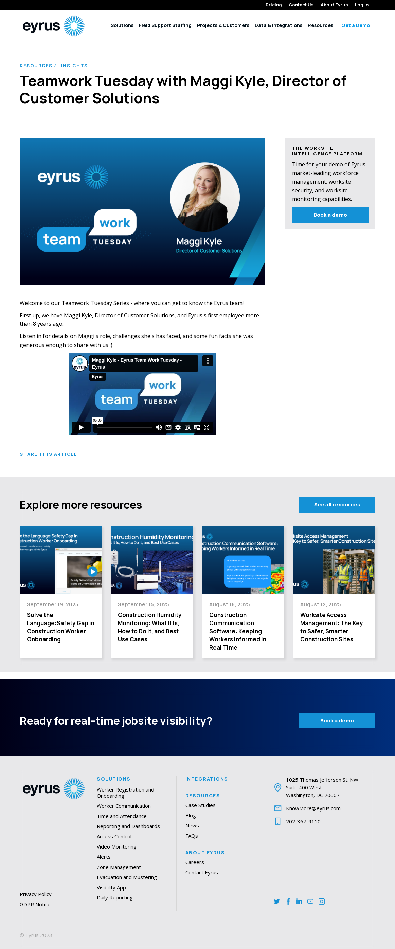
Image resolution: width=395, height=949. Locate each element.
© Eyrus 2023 (36, 935)
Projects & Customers (223, 25)
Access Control (114, 836)
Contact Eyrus (201, 872)
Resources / (38, 66)
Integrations (206, 779)
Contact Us (301, 5)
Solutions (122, 25)
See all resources (337, 504)
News (192, 825)
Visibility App (111, 887)
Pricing (274, 5)
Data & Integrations (278, 25)
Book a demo (330, 214)
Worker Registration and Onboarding (125, 792)
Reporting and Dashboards (128, 826)
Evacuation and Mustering (127, 877)
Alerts (104, 857)
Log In (362, 5)
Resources (320, 25)
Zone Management (119, 867)
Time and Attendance (122, 816)
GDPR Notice (35, 904)
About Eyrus (334, 5)
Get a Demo (355, 25)
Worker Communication (124, 806)
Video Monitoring (117, 846)
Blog (190, 815)
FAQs (191, 836)
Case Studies (200, 805)
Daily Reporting (115, 897)
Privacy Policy (36, 894)
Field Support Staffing (165, 25)
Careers (194, 862)
